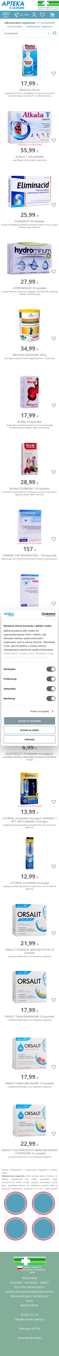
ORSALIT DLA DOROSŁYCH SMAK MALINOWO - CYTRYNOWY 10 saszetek (29, 1153)
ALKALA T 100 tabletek (29, 158)
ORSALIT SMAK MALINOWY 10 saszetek (29, 1085)
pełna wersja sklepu (29, 1338)
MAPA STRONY (29, 1305)
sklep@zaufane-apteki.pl (29, 1319)
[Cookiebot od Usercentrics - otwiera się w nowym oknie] (42, 615)
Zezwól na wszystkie (29, 720)
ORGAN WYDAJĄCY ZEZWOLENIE (29, 1296)
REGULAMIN (29, 1278)
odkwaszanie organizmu (39, 26)
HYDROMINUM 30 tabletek (29, 291)
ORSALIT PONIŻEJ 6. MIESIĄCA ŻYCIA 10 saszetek (29, 953)
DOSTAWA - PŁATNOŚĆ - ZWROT (29, 1282)
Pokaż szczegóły (39, 711)
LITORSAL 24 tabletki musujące (29, 885)
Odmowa (29, 739)
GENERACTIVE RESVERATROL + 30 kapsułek (29, 557)
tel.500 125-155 (29, 1315)
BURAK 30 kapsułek (29, 424)
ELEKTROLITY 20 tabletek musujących (29, 756)
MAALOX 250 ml (29, 92)
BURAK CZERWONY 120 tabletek (29, 491)
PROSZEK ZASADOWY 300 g (29, 356)
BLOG (29, 1301)
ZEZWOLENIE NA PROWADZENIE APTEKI (30, 1292)
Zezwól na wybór (29, 730)
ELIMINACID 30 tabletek (29, 224)
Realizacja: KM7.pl (29, 1328)
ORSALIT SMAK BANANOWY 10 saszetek (29, 1018)
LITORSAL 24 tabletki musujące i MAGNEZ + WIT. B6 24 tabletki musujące (29, 823)
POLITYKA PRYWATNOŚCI (29, 1287)
